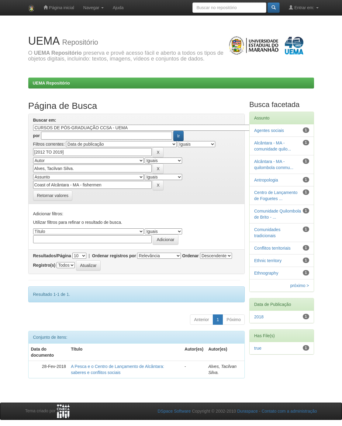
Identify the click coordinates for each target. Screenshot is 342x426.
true (257, 348)
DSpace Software (174, 411)
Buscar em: (44, 120)
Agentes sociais (269, 130)
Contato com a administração (289, 411)
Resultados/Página (52, 255)
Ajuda (118, 7)
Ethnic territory (268, 260)
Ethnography (266, 273)
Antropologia (266, 180)
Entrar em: (303, 7)
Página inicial (58, 7)
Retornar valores (53, 195)
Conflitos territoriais (272, 248)
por (36, 135)
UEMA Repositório (51, 83)
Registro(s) (44, 265)
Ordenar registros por (114, 255)
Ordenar (190, 255)
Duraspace (247, 411)
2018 (259, 316)
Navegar (93, 7)
